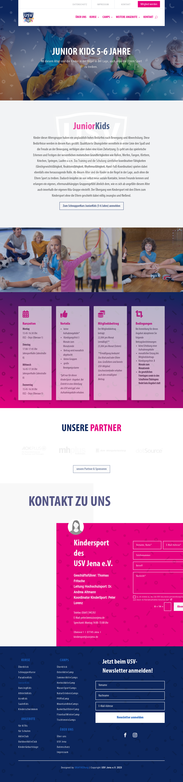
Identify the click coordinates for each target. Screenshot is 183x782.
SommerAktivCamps (67, 677)
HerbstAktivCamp (66, 683)
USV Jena (61, 742)
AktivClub (23, 736)
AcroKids (22, 698)
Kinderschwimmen (28, 709)
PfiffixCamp (63, 698)
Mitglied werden (149, 4)
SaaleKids (23, 704)
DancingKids (24, 688)
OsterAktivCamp (65, 672)
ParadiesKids (25, 677)
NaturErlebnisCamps (67, 693)
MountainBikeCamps (67, 704)
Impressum (62, 752)
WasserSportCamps (66, 688)
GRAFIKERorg (81, 767)
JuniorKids (23, 683)
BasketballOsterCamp (68, 709)
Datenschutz (63, 747)
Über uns (61, 736)
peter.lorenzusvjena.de (113, 618)
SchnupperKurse (26, 672)
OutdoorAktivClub (27, 742)
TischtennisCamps (66, 720)
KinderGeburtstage (28, 747)
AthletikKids (24, 693)
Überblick (23, 667)
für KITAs (23, 726)
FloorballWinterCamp (68, 714)
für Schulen (24, 731)
